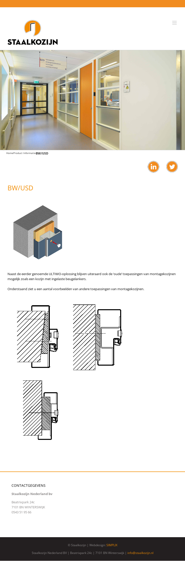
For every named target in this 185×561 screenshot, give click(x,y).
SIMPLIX (111, 545)
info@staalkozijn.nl (140, 553)
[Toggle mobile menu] (174, 22)
